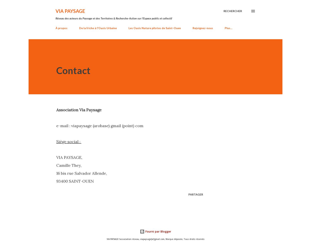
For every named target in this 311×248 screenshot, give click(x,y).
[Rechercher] (233, 11)
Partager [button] (195, 194)
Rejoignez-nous (203, 28)
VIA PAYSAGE (70, 11)
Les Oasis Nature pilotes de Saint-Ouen (155, 28)
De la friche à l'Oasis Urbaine (98, 28)
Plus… (228, 28)
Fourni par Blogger (155, 231)
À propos (61, 28)
